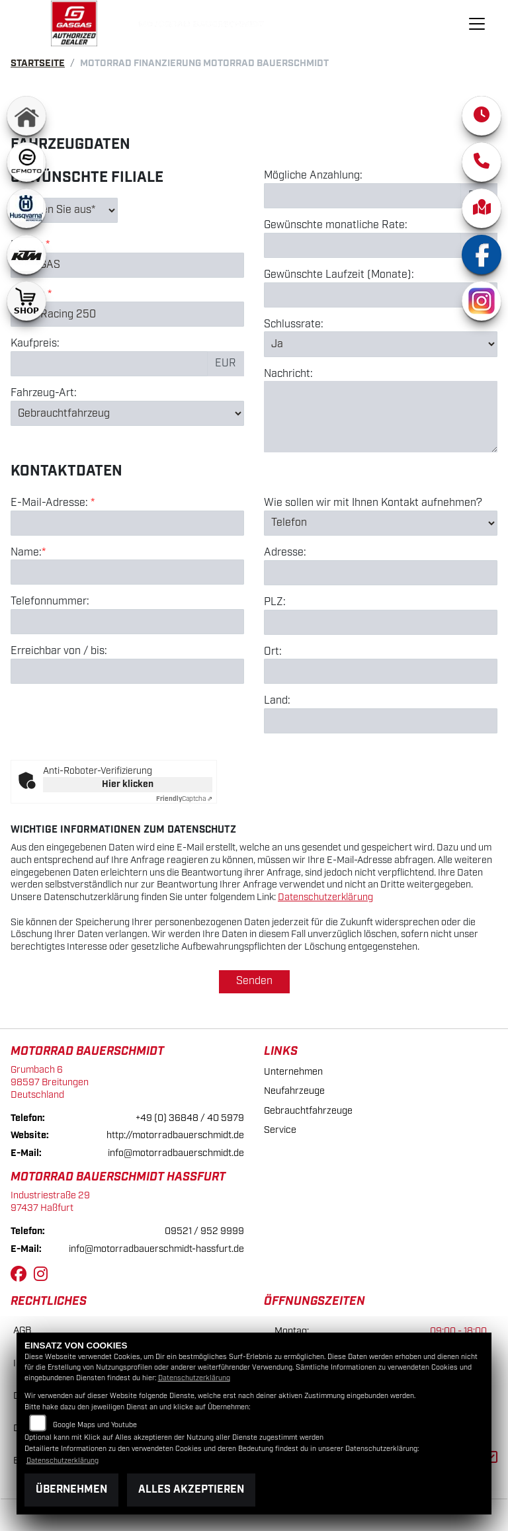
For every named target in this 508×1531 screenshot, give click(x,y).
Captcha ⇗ (184, 799)
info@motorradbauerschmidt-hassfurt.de (156, 1249)
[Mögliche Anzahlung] (362, 196)
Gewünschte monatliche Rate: (335, 226)
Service (280, 1130)
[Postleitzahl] (380, 623)
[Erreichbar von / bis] (127, 671)
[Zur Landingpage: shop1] (26, 301)
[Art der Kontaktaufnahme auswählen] (380, 523)
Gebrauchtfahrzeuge (308, 1110)
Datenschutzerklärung (325, 897)
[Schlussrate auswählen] (380, 344)
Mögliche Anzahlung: (313, 176)
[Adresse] (380, 573)
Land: (277, 702)
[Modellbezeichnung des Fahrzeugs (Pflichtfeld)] (127, 314)
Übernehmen (71, 1490)
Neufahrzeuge (294, 1091)
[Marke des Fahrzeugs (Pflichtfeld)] (127, 265)
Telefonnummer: (50, 603)
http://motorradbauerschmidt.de (175, 1135)
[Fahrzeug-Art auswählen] (127, 414)
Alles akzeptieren (191, 1490)
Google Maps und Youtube (95, 1425)
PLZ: (275, 603)
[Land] (380, 721)
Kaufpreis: (35, 344)
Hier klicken (127, 784)
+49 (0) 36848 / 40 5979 (190, 1118)
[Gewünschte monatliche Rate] (362, 245)
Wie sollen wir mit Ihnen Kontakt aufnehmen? (373, 504)
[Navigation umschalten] (477, 23)
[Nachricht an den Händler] (380, 417)
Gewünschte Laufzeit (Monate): (339, 275)
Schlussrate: (293, 324)
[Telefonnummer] (127, 623)
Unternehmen (293, 1071)
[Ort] (380, 672)
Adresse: (285, 553)
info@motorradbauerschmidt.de (176, 1153)
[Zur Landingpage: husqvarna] (26, 208)
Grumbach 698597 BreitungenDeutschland (50, 1081)
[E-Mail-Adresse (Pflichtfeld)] (127, 523)
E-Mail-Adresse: (53, 504)
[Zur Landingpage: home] (26, 116)
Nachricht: (288, 374)
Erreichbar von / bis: (59, 652)
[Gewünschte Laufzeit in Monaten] (380, 295)
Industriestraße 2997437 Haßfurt (50, 1201)
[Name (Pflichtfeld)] (127, 573)
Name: (26, 553)
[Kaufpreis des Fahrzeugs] (109, 364)
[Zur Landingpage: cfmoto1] (26, 162)
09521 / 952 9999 (204, 1231)
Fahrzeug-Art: (44, 394)
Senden (254, 981)
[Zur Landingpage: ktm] (26, 254)
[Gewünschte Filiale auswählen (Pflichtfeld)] (64, 210)
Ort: (273, 652)
